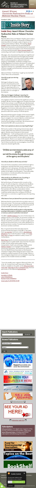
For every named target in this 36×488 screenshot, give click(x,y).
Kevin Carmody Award (24, 50)
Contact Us (3, 475)
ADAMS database (12, 216)
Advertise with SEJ (18, 420)
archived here (22, 269)
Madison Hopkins (6, 246)
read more (10, 485)
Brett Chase (4, 240)
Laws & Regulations (6, 277)
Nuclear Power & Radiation (9, 278)
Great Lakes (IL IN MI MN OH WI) (10, 281)
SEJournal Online (7, 429)
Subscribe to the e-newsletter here (18, 267)
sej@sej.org (6, 484)
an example (8, 232)
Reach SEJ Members (5, 477)
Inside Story (4, 273)
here (5, 235)
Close (24, 473)
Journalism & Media (6, 275)
